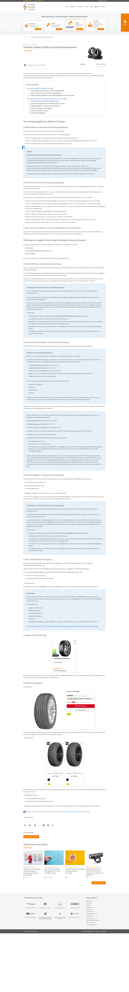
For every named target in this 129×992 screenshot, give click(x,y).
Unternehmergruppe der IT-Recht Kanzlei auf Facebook (75, 812)
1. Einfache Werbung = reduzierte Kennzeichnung (44, 101)
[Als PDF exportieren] (30, 825)
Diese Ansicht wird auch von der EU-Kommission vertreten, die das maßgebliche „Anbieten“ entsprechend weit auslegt (62, 626)
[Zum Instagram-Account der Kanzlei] (52, 825)
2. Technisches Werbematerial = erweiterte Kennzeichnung (47, 103)
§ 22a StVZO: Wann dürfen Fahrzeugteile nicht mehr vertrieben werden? (52, 871)
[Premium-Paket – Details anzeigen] (74, 25)
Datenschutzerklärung (88, 931)
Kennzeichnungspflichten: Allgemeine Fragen (40, 88)
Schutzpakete (72, 6)
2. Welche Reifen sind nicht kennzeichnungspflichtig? (45, 93)
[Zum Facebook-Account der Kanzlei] (48, 825)
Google (27, 0)
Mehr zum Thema (98, 883)
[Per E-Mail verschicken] (43, 825)
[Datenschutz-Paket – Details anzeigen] (33, 26)
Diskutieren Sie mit (31, 836)
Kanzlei (92, 6)
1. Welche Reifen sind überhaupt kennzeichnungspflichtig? (47, 91)
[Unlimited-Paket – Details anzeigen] (96, 25)
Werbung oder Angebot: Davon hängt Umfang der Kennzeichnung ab (47, 99)
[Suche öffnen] (66, 7)
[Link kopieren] (24, 825)
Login (97, 7)
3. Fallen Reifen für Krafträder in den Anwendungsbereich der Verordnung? (52, 95)
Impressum (97, 931)
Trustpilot (39, 0)
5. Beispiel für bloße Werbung (38, 110)
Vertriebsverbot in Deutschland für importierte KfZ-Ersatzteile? (75, 871)
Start (24, 37)
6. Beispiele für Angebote (37, 113)
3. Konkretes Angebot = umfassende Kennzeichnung (45, 106)
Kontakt (104, 931)
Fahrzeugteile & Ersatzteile (30, 44)
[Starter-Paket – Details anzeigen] (54, 25)
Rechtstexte (81, 6)
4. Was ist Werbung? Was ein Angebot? (41, 108)
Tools (86, 6)
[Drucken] (35, 825)
